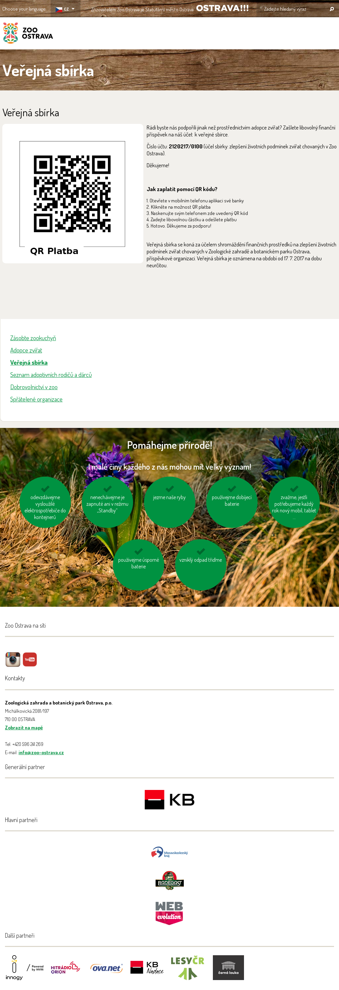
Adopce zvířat (26, 350)
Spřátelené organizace (36, 399)
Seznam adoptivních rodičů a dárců (51, 374)
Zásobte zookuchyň (33, 338)
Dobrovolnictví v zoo (34, 387)
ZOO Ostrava (28, 34)
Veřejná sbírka (29, 362)
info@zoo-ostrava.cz (41, 752)
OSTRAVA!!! (222, 8)
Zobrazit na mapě (24, 727)
